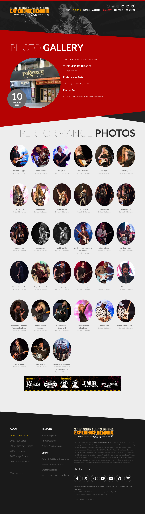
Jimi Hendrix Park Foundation (56, 475)
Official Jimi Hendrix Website (56, 460)
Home (67, 10)
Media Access (17, 473)
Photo (49, 48)
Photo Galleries (50, 441)
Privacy (82, 500)
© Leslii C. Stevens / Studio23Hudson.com (84, 97)
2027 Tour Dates (18, 441)
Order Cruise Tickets (20, 436)
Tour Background (50, 436)
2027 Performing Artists (22, 446)
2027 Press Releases (20, 462)
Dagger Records (50, 470)
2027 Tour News (18, 451)
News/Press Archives (52, 446)
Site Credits (90, 500)
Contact (76, 500)
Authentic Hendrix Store (54, 465)
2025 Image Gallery (19, 457)
